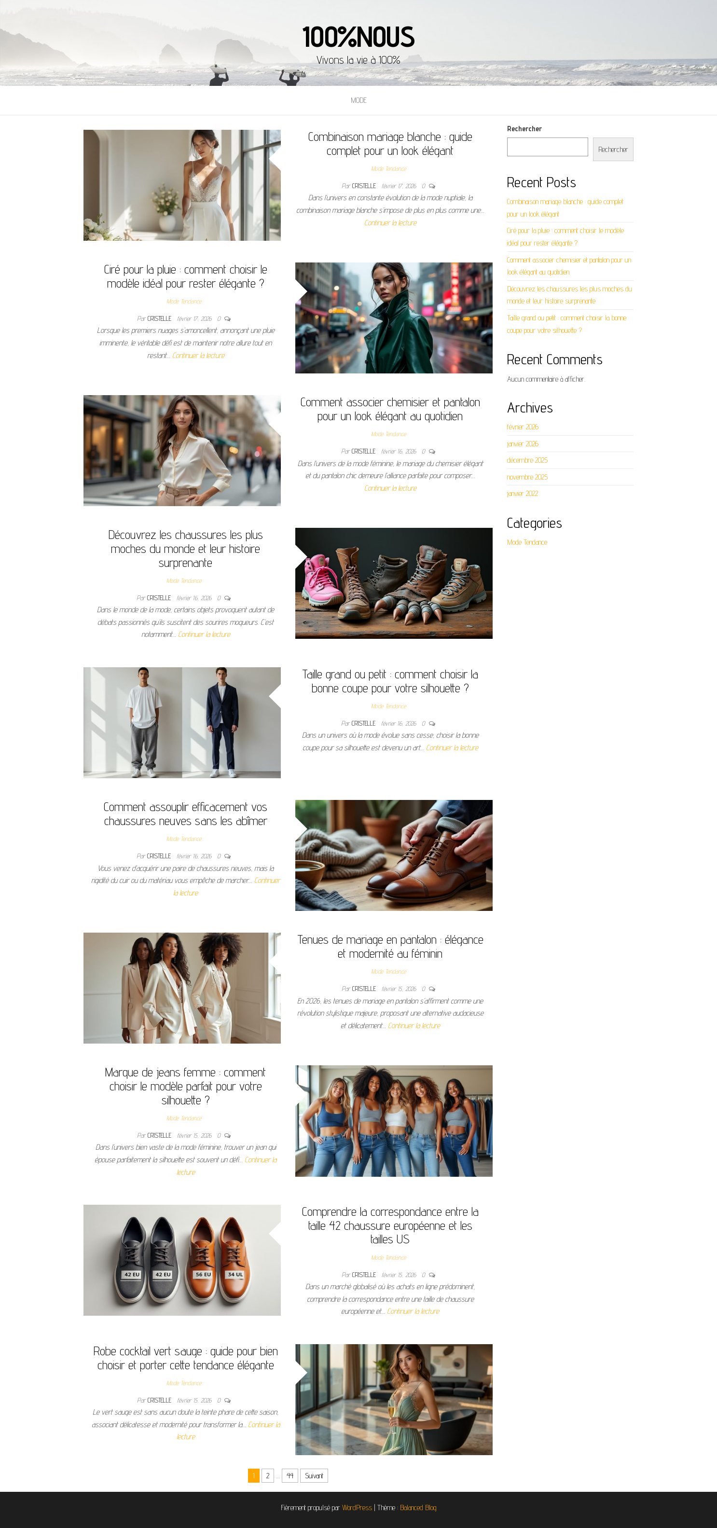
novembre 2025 (527, 477)
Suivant (314, 1475)
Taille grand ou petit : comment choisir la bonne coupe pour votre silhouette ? (390, 680)
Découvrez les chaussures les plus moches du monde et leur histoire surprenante (186, 548)
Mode (359, 100)
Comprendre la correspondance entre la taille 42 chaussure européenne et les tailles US (390, 1225)
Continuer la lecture (390, 222)
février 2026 (522, 426)
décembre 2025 (527, 460)
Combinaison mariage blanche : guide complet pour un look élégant (390, 143)
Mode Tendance (388, 168)
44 (290, 1475)
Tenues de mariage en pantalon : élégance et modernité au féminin (390, 946)
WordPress (357, 1507)
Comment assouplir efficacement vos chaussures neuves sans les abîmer (185, 813)
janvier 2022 (522, 493)
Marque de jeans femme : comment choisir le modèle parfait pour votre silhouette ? (185, 1085)
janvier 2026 (522, 443)
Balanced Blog (418, 1507)
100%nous (358, 36)
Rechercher (524, 128)
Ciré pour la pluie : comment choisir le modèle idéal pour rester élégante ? (185, 276)
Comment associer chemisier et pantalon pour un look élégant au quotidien (390, 408)
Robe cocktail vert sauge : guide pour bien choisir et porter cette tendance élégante (186, 1357)
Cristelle (365, 186)
